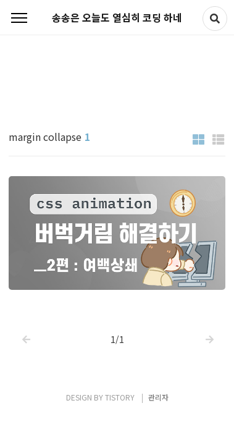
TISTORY (120, 397)
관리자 (158, 397)
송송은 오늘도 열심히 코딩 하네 (117, 17)
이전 (25, 330)
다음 (208, 330)
